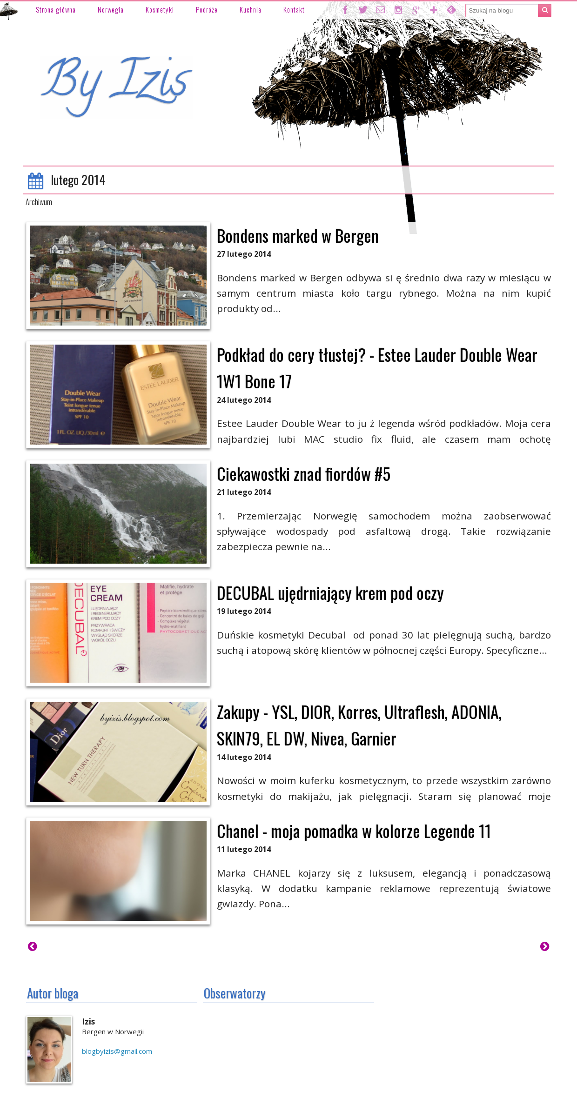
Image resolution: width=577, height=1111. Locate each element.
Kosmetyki (160, 9)
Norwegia (111, 9)
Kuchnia (251, 9)
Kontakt (294, 9)
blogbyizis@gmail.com (117, 1051)
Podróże (207, 9)
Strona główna (56, 9)
